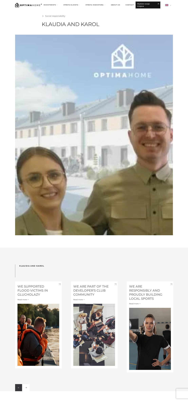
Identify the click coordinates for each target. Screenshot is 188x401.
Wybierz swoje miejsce (143, 5)
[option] (38, 324)
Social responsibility (55, 16)
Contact (130, 5)
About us (115, 5)
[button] (51, 5)
